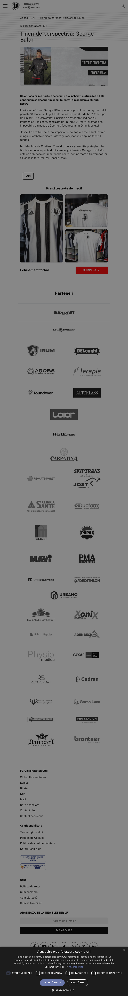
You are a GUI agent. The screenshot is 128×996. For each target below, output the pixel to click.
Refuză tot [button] (77, 982)
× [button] (124, 950)
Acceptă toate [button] (52, 982)
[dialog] (64, 971)
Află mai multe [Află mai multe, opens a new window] (76, 966)
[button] (64, 990)
